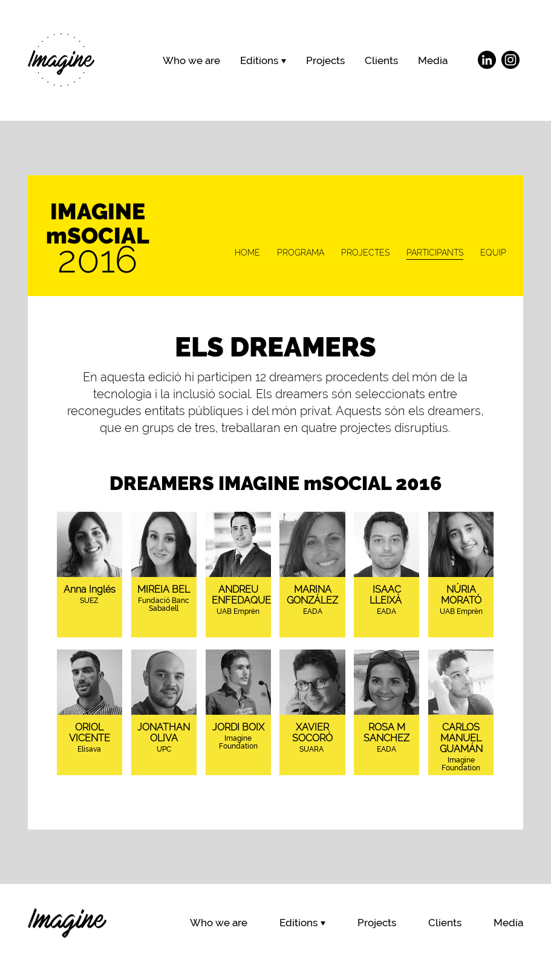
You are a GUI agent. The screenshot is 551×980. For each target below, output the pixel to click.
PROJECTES (365, 252)
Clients (381, 60)
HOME (247, 252)
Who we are (191, 60)
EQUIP (493, 252)
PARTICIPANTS (434, 252)
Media (433, 60)
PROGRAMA (300, 252)
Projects (325, 60)
